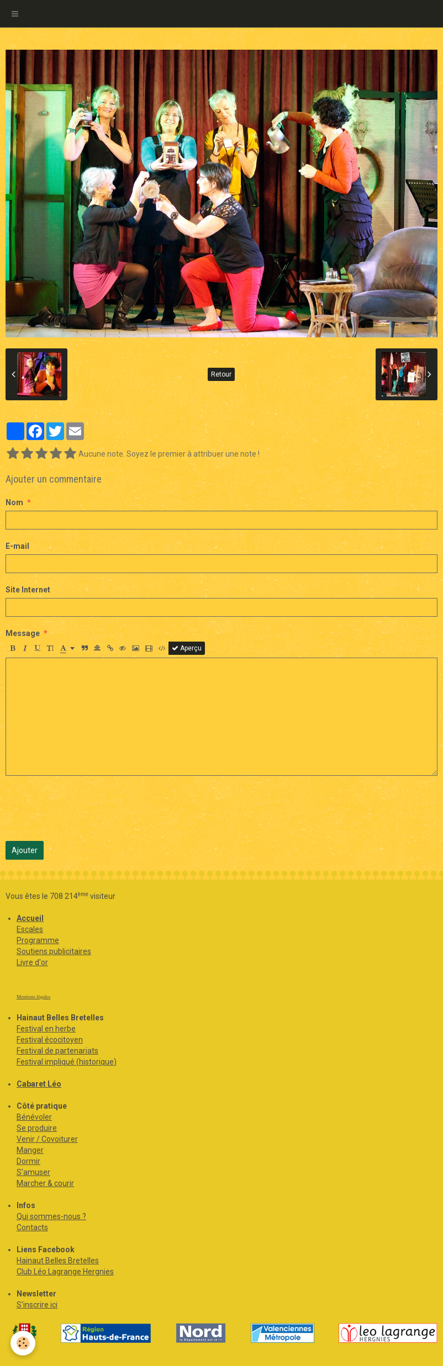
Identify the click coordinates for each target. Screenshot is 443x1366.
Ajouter (25, 850)
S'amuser (33, 1172)
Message (23, 633)
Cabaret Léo (39, 1083)
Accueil (30, 918)
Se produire (37, 1128)
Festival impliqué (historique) (67, 1061)
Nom (14, 502)
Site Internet (28, 589)
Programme (38, 940)
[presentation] (89, 808)
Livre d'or (32, 962)
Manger (30, 1150)
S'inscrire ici (37, 1304)
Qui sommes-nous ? (51, 1216)
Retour (221, 374)
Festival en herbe (46, 1028)
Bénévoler (34, 1117)
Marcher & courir (45, 1183)
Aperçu (187, 648)
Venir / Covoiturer (47, 1139)
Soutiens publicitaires (54, 951)
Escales (30, 929)
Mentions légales (33, 996)
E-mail (17, 546)
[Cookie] (23, 1343)
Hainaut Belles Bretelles (58, 1260)
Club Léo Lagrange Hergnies (65, 1271)
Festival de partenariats (57, 1050)
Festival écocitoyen (50, 1039)
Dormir (28, 1161)
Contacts (32, 1227)
